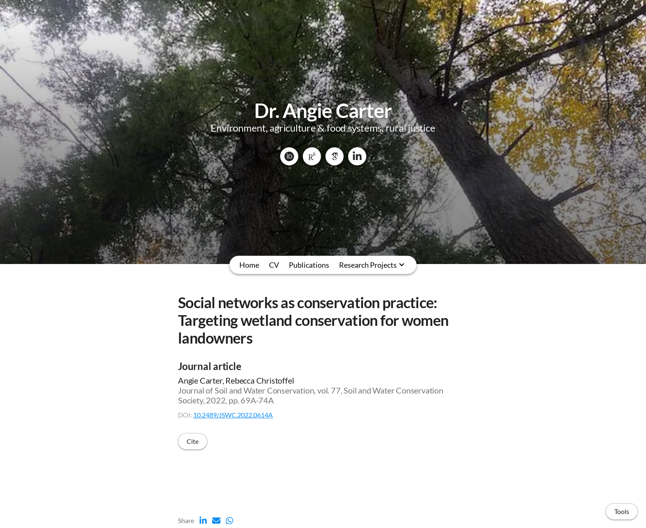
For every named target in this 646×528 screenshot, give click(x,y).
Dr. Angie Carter (323, 110)
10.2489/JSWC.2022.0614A (233, 415)
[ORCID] (289, 156)
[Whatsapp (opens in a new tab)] (229, 520)
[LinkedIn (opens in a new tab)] (203, 520)
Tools (621, 511)
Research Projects (368, 264)
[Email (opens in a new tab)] (216, 520)
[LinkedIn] (357, 156)
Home (249, 264)
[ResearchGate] (312, 156)
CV (274, 264)
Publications (309, 264)
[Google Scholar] (334, 156)
